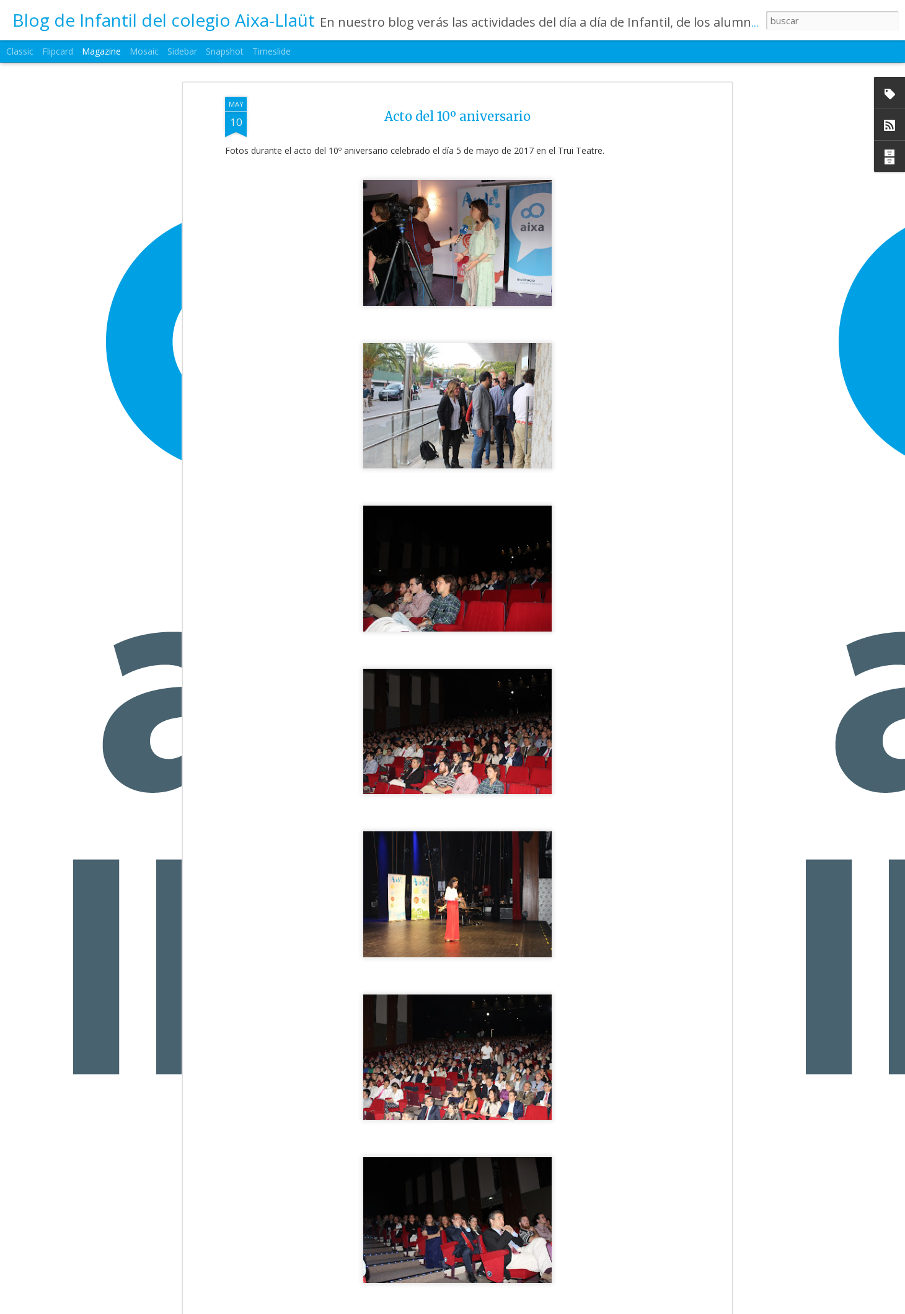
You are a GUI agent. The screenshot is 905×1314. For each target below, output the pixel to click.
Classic (19, 51)
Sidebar (182, 51)
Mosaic (144, 51)
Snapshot (225, 51)
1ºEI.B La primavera (376, 1301)
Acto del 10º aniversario (457, 104)
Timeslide (271, 51)
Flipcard (57, 51)
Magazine (101, 51)
